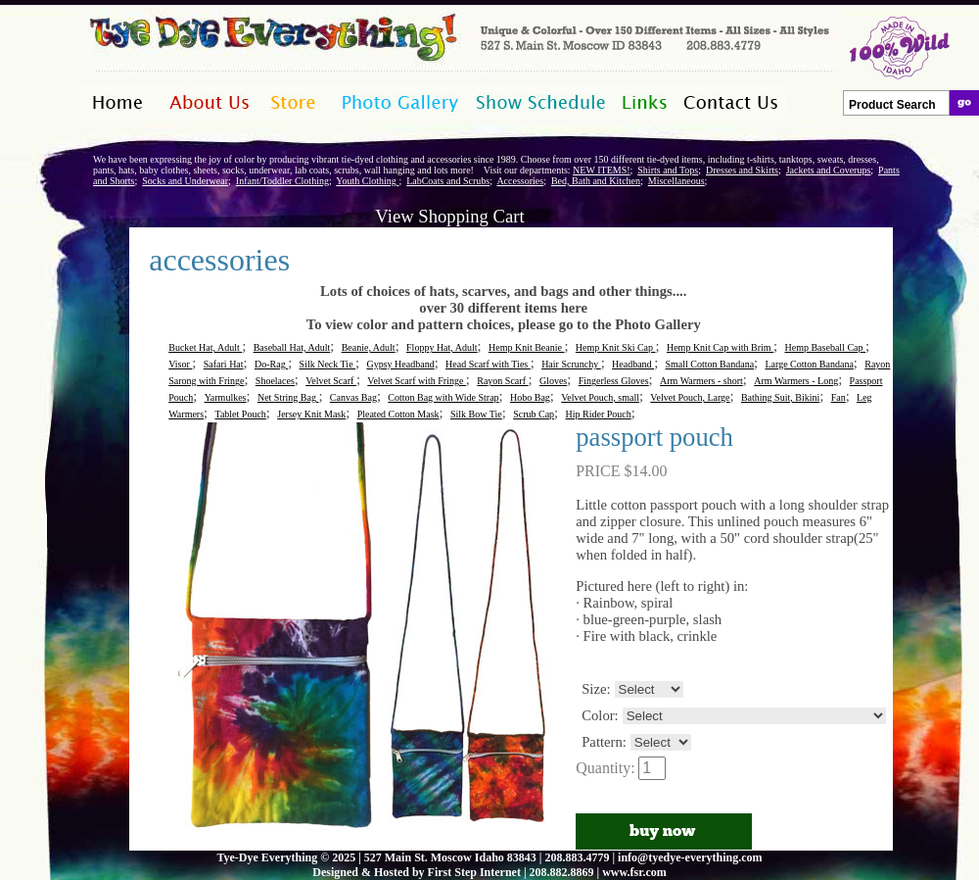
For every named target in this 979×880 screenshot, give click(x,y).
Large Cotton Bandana (809, 364)
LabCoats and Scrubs (448, 180)
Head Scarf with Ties (488, 364)
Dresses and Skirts (742, 170)
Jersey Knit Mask (311, 414)
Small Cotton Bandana (710, 364)
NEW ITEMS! (601, 170)
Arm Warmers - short (701, 380)
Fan (838, 397)
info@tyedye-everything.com (690, 857)
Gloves (553, 380)
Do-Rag (271, 364)
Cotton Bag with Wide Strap (443, 397)
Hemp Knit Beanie (526, 347)
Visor (180, 364)
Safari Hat (224, 364)
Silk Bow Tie (476, 414)
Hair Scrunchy (571, 364)
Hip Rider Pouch (598, 414)
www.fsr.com (634, 872)
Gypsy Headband (400, 364)
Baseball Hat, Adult (292, 347)
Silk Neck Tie (328, 364)
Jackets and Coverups (828, 170)
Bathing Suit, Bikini (780, 397)
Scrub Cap (533, 414)
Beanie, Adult (369, 347)
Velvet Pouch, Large (689, 397)
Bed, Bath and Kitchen (595, 180)
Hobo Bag (530, 397)
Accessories (519, 180)
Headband (633, 364)
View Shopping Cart (449, 216)
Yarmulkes (226, 397)
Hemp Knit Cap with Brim (720, 347)
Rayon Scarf (502, 380)
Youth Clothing (367, 180)
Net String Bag (288, 397)
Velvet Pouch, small (600, 397)
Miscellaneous (676, 180)
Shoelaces (275, 380)
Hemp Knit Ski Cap (616, 347)
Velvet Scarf (330, 380)
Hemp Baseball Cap (825, 347)
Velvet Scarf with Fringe (416, 380)
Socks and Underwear (185, 180)
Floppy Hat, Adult (442, 347)
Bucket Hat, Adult (205, 347)
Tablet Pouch (239, 414)
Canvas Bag (353, 397)
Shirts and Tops (667, 170)
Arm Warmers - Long (796, 380)
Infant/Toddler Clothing (282, 180)
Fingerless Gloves (614, 380)
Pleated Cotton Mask (398, 414)
